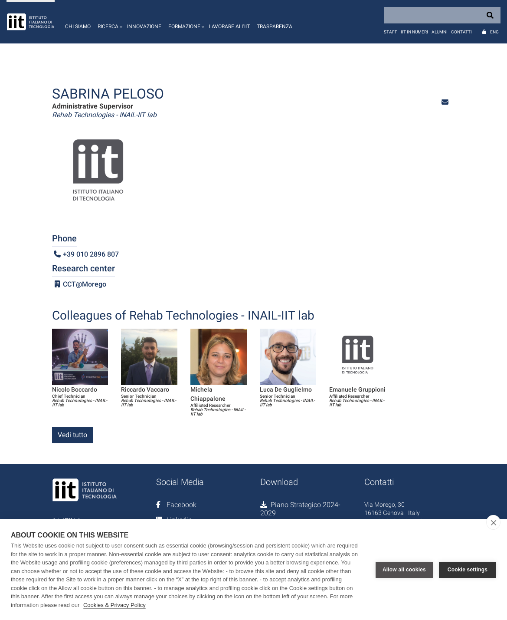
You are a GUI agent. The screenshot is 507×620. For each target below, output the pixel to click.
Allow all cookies (404, 570)
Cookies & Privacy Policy (114, 605)
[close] (493, 522)
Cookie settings (467, 570)
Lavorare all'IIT (229, 26)
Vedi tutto (72, 435)
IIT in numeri (414, 32)
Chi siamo (78, 26)
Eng (494, 32)
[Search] (442, 15)
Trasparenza (274, 26)
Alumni (440, 32)
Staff (390, 32)
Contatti (461, 32)
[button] (109, 21)
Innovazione (144, 26)
